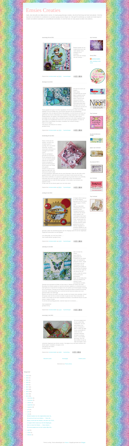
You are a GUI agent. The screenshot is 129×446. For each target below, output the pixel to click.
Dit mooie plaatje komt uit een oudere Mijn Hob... (39, 427)
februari (29, 434)
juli (28, 409)
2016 (27, 389)
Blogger (83, 442)
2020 (27, 382)
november (30, 400)
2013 (27, 396)
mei (28, 414)
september (30, 405)
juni (28, 411)
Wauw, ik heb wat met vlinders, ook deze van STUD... (41, 420)
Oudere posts (82, 358)
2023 (27, 375)
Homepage (65, 358)
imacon (67, 442)
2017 (27, 387)
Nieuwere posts (47, 358)
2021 (27, 380)
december (30, 398)
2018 (27, 384)
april (28, 430)
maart (29, 432)
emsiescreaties (96, 59)
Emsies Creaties (43, 10)
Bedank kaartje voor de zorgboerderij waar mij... (39, 416)
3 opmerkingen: (67, 309)
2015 (27, 391)
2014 (27, 393)
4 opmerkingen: (67, 76)
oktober (29, 402)
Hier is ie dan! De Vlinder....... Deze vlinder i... (39, 425)
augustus (29, 407)
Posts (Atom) (68, 364)
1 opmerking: (66, 352)
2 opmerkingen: (67, 130)
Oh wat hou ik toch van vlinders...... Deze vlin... (39, 418)
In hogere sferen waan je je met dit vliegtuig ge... (39, 422)
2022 (27, 378)
